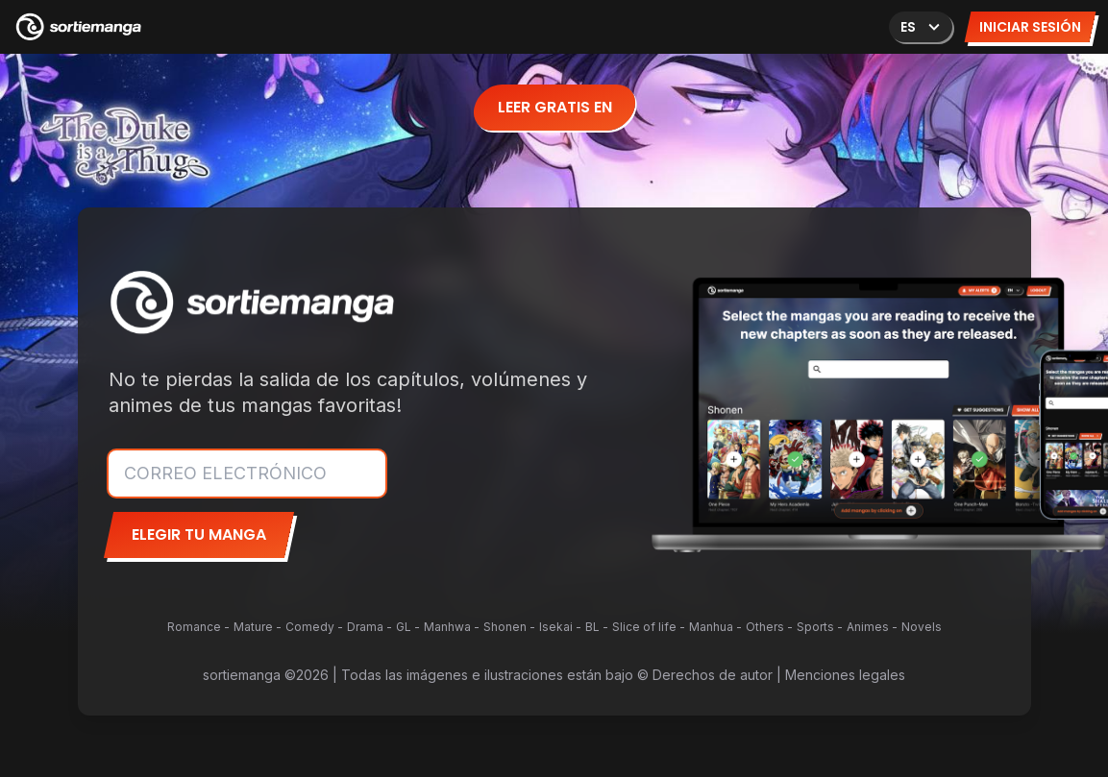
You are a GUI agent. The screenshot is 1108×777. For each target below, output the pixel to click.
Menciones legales (845, 675)
